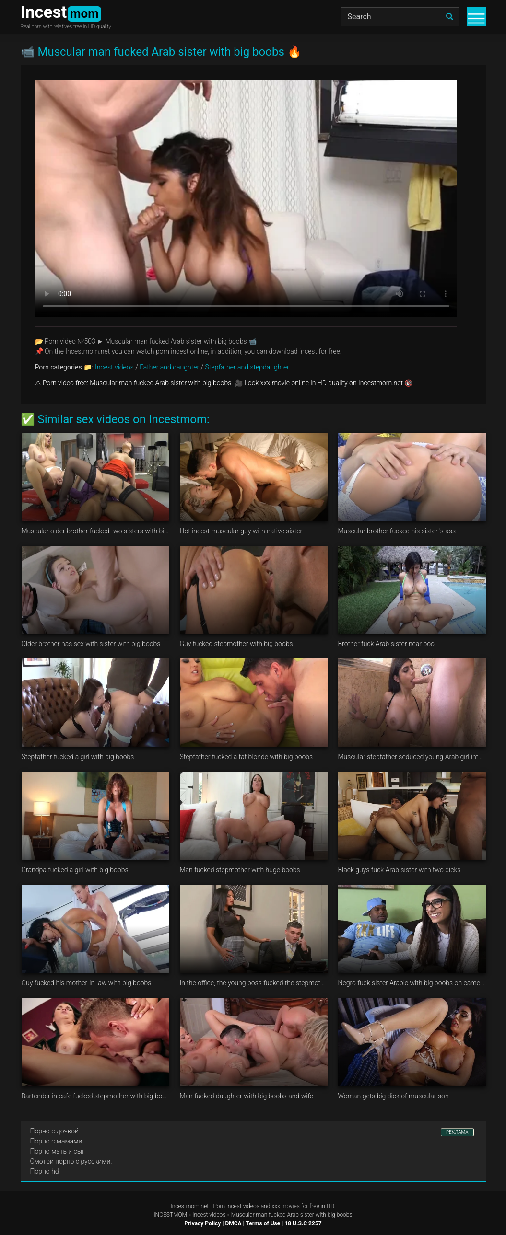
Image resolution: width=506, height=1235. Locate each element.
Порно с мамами (56, 1141)
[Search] (400, 16)
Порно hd (44, 1171)
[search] (449, 16)
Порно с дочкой (54, 1131)
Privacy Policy (202, 1223)
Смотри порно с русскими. (71, 1161)
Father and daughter (169, 367)
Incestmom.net (190, 1206)
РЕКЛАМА (457, 1132)
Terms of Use (263, 1223)
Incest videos (114, 367)
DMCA (233, 1223)
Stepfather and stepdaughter (247, 367)
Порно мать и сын (58, 1151)
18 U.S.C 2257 (302, 1223)
